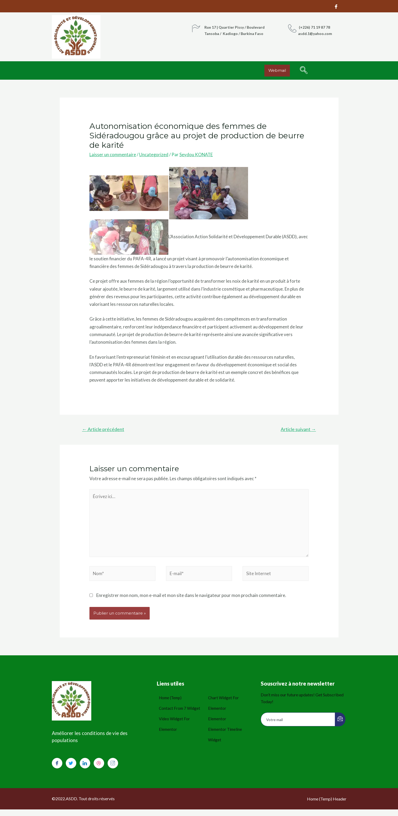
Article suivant (298, 429)
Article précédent (103, 429)
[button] (277, 71)
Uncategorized (154, 154)
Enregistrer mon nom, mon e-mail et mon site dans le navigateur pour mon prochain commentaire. (191, 596)
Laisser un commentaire (112, 154)
